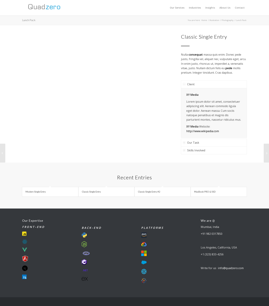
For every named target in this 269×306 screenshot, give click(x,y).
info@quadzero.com (231, 268)
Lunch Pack (29, 20)
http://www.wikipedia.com (202, 131)
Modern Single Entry (36, 191)
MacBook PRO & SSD (205, 191)
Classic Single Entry (91, 191)
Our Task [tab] (191, 143)
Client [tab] (189, 84)
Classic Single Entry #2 (149, 191)
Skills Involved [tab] (194, 150)
